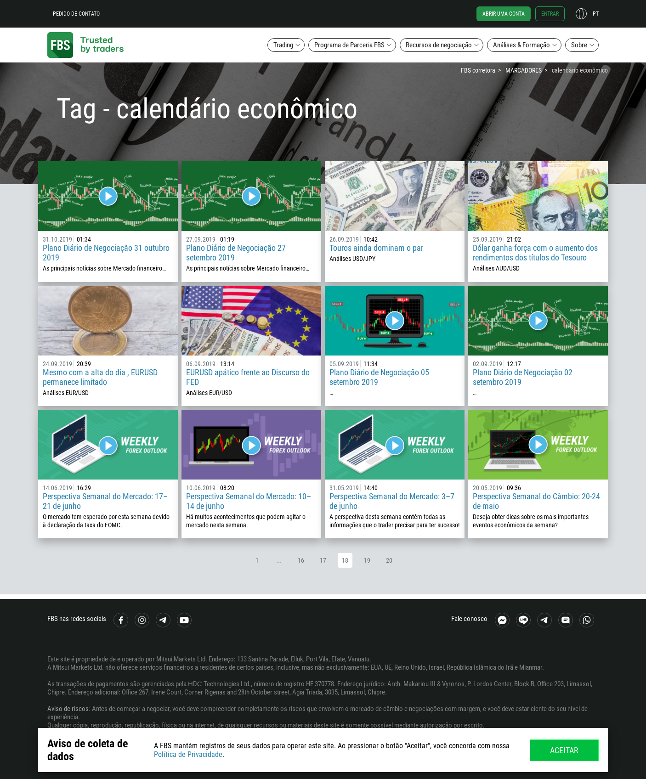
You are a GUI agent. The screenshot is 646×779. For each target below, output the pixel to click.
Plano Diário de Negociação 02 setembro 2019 (522, 377)
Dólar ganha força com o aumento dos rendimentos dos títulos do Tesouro (535, 252)
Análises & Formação (521, 45)
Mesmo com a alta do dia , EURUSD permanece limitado (100, 377)
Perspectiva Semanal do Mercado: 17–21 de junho (105, 501)
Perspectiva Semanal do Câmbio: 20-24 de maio (536, 501)
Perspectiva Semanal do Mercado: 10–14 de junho (248, 501)
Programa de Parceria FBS (349, 45)
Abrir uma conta (503, 14)
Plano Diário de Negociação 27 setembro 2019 (236, 252)
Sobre (579, 45)
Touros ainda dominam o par (376, 248)
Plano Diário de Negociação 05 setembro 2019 (379, 377)
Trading (283, 45)
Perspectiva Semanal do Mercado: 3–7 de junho (391, 501)
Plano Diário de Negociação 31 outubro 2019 (106, 252)
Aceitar (564, 750)
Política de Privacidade (188, 754)
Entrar (550, 14)
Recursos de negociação (439, 45)
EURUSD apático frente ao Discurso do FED (248, 377)
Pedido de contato (76, 14)
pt (596, 14)
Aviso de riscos (68, 709)
